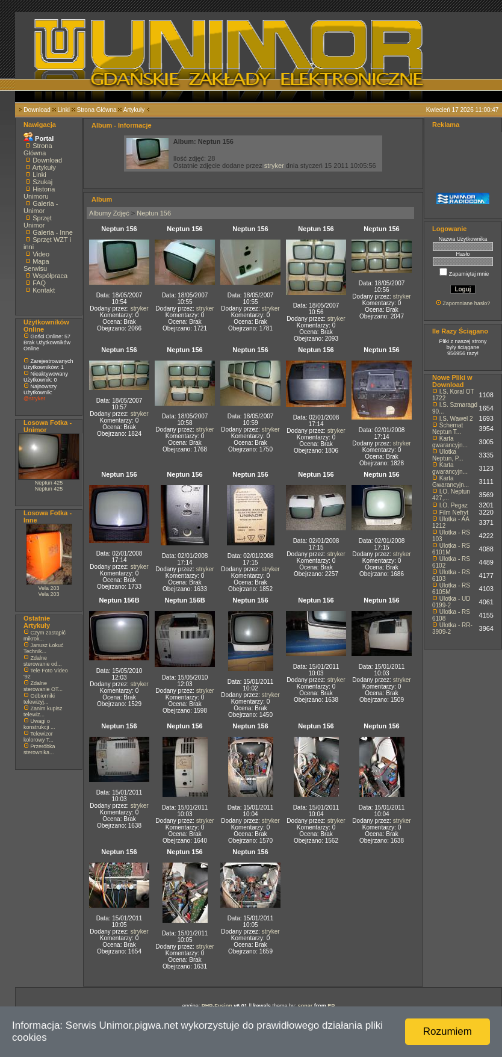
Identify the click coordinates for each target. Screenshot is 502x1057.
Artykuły (134, 110)
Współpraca (50, 275)
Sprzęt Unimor (37, 221)
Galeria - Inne (53, 232)
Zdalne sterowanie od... (42, 661)
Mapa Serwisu (36, 265)
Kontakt (44, 290)
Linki (63, 110)
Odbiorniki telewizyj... (39, 699)
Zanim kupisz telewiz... (43, 711)
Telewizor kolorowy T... (38, 737)
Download (36, 110)
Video (41, 254)
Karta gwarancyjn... (450, 441)
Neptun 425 (49, 483)
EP (331, 1006)
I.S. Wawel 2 (456, 418)
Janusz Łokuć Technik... (43, 648)
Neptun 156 (154, 213)
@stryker (34, 398)
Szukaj (42, 181)
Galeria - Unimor (40, 207)
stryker (274, 165)
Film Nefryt (453, 512)
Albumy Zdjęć (109, 213)
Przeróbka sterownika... (39, 749)
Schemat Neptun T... (447, 428)
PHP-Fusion (217, 1006)
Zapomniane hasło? (466, 303)
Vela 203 (48, 588)
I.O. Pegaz (453, 505)
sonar (305, 1006)
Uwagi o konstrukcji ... (39, 724)
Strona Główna (97, 110)
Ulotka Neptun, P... (447, 455)
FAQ (39, 283)
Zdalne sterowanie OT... (43, 686)
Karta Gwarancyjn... (450, 481)
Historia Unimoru (39, 192)
